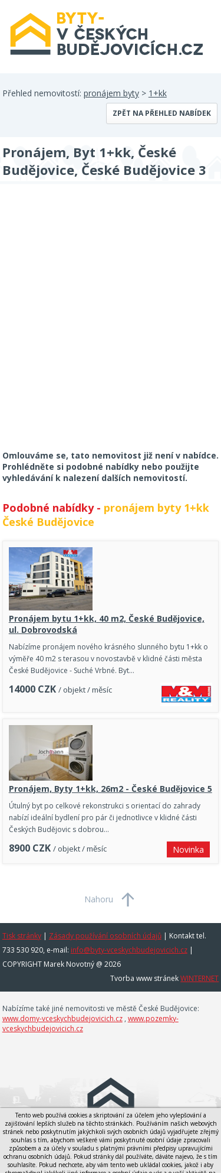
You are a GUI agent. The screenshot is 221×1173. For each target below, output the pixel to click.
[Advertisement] (110, 325)
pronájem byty (111, 93)
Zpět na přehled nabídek (162, 113)
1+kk (158, 93)
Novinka (188, 849)
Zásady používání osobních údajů (105, 936)
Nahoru (98, 899)
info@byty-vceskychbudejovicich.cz (129, 950)
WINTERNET (199, 978)
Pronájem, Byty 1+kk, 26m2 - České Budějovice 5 (110, 788)
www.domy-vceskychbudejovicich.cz (62, 1018)
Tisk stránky (21, 936)
